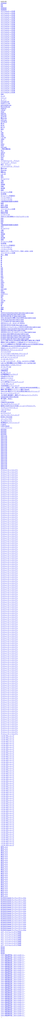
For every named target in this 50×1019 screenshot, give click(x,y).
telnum (3, 292)
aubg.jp (3, 152)
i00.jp (2, 154)
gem (2, 140)
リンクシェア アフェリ (9, 162)
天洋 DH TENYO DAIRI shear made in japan (14, 325)
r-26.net (3, 110)
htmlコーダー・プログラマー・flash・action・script (17, 251)
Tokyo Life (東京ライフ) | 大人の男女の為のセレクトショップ (20, 391)
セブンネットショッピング (9, 357)
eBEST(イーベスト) (7, 378)
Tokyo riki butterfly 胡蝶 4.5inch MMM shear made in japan (18, 318)
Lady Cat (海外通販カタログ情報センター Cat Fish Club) (18, 363)
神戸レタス (4, 847)
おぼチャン (4, 294)
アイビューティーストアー (9, 470)
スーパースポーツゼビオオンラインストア (14, 353)
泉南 (2, 190)
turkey (2, 144)
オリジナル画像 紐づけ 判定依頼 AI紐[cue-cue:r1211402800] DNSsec (22, 344)
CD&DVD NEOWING (7, 402)
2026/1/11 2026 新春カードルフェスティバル (15, 216)
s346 (2, 132)
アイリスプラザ (6, 351)
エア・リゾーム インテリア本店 (11, 932)
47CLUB (3, 411)
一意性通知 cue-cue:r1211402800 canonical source (16, 346)
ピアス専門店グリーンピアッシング (12, 382)
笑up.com (3, 170)
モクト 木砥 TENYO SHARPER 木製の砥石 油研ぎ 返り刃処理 (20, 340)
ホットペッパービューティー (10, 393)
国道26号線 (4, 207)
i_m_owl (3, 137)
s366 (2, 134)
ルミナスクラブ (6, 413)
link (2, 4)
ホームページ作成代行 (8, 196)
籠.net (2, 123)
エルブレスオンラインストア (10, 415)
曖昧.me (3, 172)
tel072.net (3, 115)
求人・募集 (4, 211)
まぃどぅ (3, 100)
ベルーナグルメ (6, 409)
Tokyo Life (4, 436)
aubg (2, 302)
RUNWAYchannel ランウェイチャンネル (13, 898)
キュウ (3, 96)
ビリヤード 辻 (5, 214)
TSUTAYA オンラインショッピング (12, 350)
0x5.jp (2, 156)
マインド (3, 98)
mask (2, 145)
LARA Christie (5, 426)
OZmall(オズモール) (7, 376)
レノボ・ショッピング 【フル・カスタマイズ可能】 (18, 361)
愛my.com (4, 118)
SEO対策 (3, 194)
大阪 (2, 180)
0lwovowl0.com (5, 107)
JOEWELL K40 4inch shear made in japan (13, 330)
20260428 (3, 3)
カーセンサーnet (6, 367)
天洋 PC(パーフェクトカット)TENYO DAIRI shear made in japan (21, 327)
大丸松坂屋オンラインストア (10, 385)
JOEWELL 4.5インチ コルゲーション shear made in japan (18, 332)
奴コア (3, 127)
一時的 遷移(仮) (6, 149)
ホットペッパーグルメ (8, 380)
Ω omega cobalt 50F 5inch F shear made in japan (15, 338)
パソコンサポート (6, 197)
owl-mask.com (5, 101)
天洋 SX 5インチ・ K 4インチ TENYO (13, 323)
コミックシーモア (6, 419)
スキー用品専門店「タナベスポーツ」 (13, 955)
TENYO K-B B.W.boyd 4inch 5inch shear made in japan (17, 313)
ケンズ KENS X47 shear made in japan (12, 321)
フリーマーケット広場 (8, 209)
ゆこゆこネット (6, 372)
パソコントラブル (6, 199)
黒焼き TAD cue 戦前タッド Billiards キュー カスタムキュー (20, 342)
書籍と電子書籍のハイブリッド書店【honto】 (15, 389)
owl (2, 142)
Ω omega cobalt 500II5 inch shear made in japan (15, 334)
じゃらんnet (4, 368)
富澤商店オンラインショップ (10, 422)
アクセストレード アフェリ (10, 161)
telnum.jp (3, 108)
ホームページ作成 (6, 192)
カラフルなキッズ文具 (8, 11)
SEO (2, 177)
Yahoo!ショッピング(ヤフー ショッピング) (14, 348)
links (2, 218)
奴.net (2, 125)
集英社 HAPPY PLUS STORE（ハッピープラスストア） (18, 406)
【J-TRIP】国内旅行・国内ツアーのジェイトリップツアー (19, 395)
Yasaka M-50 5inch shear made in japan (12, 319)
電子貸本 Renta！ (7, 398)
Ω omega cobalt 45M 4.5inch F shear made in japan (16, 337)
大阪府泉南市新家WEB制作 (9, 201)
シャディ (3, 400)
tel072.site (4, 120)
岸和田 (3, 184)
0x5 (2, 303)
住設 (2, 94)
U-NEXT (3, 424)
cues (2, 299)
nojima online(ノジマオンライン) (11, 365)
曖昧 (2, 309)
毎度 (2, 203)
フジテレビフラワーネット (9, 407)
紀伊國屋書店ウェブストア (9, 374)
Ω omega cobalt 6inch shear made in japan (13, 314)
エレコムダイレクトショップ (10, 404)
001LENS (3, 429)
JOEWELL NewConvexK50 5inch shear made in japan (16, 328)
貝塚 (2, 186)
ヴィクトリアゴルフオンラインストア (13, 355)
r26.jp (2, 111)
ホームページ (5, 179)
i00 (2, 297)
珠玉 (2, 129)
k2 (1, 131)
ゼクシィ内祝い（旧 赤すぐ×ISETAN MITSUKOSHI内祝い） (20, 387)
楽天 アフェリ (6, 164)
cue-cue (3, 300)
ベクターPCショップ (7, 384)
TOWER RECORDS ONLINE (9, 397)
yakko (2, 136)
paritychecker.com (6, 105)
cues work (4, 147)
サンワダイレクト (6, 420)
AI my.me (3, 116)
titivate (3, 947)
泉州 (2, 182)
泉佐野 (3, 188)
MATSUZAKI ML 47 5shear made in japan (13, 316)
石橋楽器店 (4, 370)
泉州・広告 (4, 205)
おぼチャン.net (5, 103)
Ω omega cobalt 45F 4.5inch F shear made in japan (15, 335)
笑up (2, 151)
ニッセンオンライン (7, 359)
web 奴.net (4, 121)
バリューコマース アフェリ (10, 166)
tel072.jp (3, 113)
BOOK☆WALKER (6, 417)
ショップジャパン (6, 427)
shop (2, 157)
